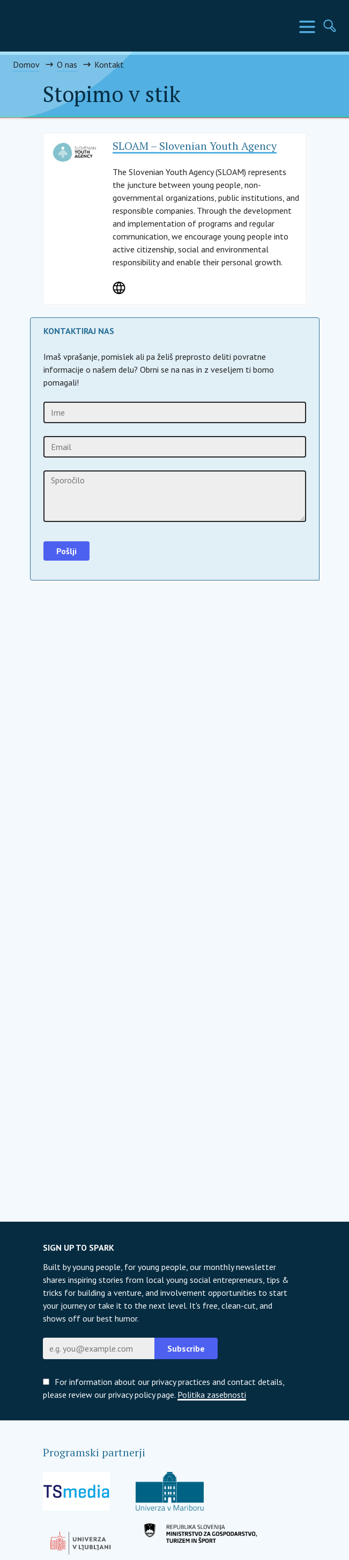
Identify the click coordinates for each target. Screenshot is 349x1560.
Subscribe (186, 1348)
